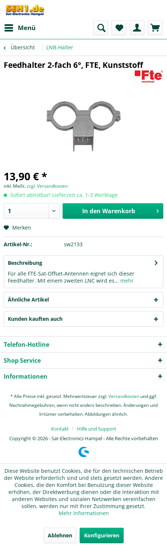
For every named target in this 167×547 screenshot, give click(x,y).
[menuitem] (19, 27)
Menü (20, 27)
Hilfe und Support (96, 428)
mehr (126, 280)
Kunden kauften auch (35, 318)
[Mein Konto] (137, 27)
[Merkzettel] (118, 27)
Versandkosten (123, 396)
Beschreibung (25, 262)
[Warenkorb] (155, 27)
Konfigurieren (101, 535)
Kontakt (60, 428)
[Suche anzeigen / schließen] (100, 27)
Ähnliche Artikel (28, 299)
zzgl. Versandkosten (47, 186)
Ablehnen (60, 535)
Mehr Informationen (84, 513)
